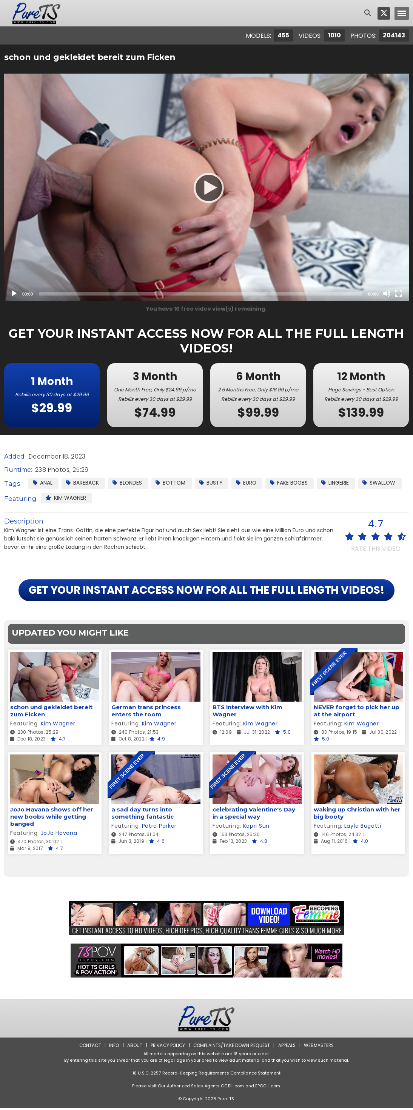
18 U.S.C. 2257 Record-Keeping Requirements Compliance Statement (206, 1075)
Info (112, 1047)
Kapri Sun (256, 828)
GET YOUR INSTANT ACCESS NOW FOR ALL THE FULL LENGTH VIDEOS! (207, 591)
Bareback (82, 482)
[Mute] (386, 293)
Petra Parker (159, 828)
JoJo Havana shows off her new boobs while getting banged (51, 819)
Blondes (128, 482)
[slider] (200, 294)
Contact (88, 1047)
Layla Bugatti (362, 828)
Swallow (384, 482)
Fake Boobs (293, 482)
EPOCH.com (267, 1088)
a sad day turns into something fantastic (142, 815)
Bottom (172, 482)
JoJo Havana (59, 835)
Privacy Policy (167, 1047)
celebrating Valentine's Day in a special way (254, 815)
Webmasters (320, 1047)
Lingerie (340, 482)
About (133, 1047)
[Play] (206, 187)
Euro (249, 482)
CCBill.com (232, 1088)
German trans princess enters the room (146, 712)
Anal (42, 482)
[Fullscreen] (398, 293)
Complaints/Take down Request (232, 1047)
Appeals (288, 1047)
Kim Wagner (65, 498)
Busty (213, 482)
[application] (206, 187)
